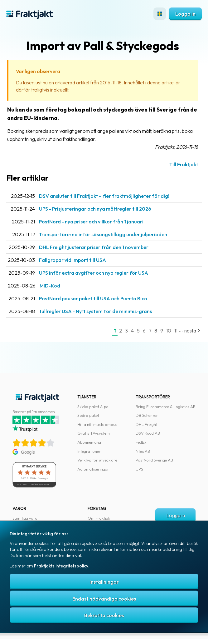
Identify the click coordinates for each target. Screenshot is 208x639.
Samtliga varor (25, 518)
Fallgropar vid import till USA (72, 260)
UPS (139, 469)
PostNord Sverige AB (154, 459)
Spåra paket (88, 415)
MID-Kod (50, 285)
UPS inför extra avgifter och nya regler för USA (93, 273)
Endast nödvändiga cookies (104, 599)
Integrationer (89, 451)
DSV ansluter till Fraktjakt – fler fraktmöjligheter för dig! (104, 196)
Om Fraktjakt (100, 518)
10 (168, 330)
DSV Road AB (148, 433)
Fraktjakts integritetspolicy (61, 566)
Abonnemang (89, 442)
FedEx (141, 442)
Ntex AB (143, 451)
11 (175, 330)
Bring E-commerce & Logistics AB (166, 406)
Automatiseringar (93, 469)
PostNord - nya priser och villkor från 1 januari (91, 221)
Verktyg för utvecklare (97, 459)
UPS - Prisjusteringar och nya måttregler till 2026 (95, 209)
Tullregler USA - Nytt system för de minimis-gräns (95, 311)
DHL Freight (146, 424)
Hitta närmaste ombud (97, 424)
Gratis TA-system (93, 433)
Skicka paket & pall (93, 406)
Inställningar (104, 582)
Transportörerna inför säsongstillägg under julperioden (103, 234)
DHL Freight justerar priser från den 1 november (93, 247)
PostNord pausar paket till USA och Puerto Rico (93, 298)
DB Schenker (147, 415)
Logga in (185, 14)
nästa (192, 330)
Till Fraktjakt (183, 164)
